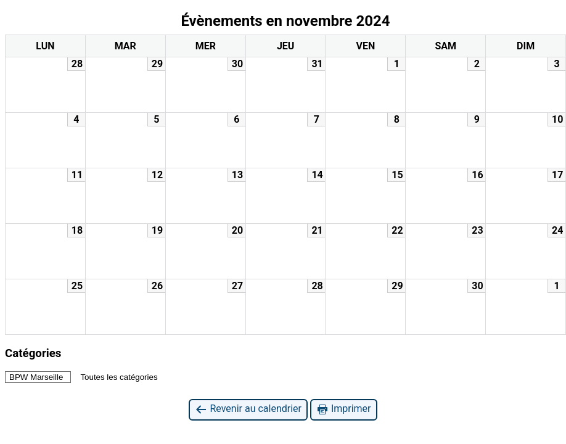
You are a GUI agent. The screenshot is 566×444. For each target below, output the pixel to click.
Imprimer (343, 409)
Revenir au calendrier (248, 409)
